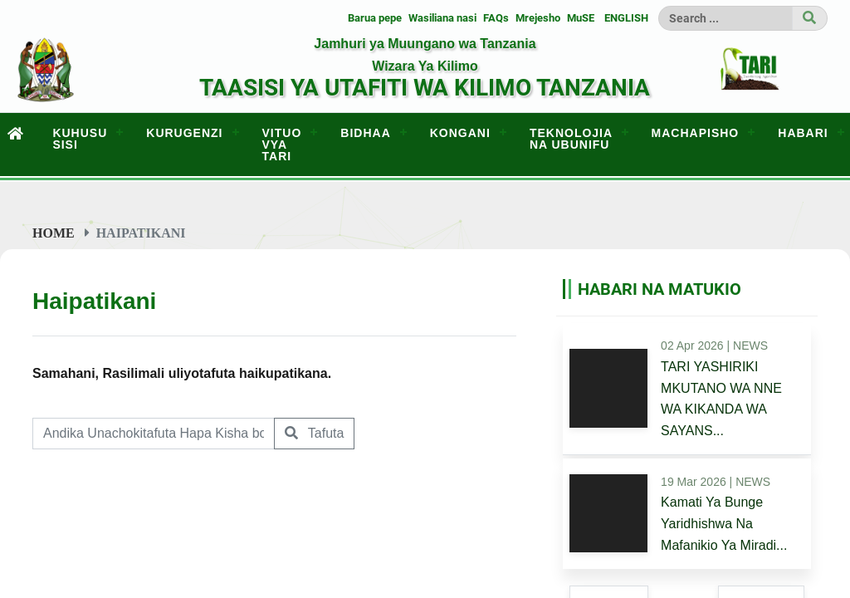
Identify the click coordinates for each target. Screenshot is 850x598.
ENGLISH (626, 18)
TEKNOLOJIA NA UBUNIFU (571, 138)
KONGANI (460, 133)
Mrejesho (537, 18)
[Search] (725, 18)
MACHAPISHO (696, 133)
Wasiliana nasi (442, 18)
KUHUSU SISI (79, 138)
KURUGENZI (184, 133)
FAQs (496, 18)
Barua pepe (375, 18)
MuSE (580, 18)
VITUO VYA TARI (282, 144)
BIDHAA (365, 133)
